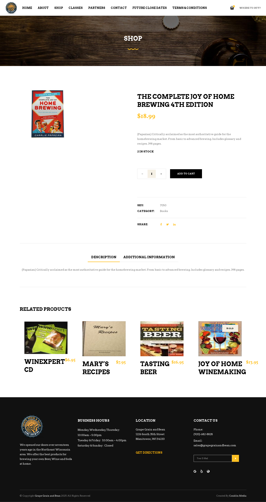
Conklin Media (237, 495)
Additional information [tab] (149, 257)
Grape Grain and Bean (48, 495)
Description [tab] (103, 257)
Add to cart (186, 173)
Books (164, 211)
